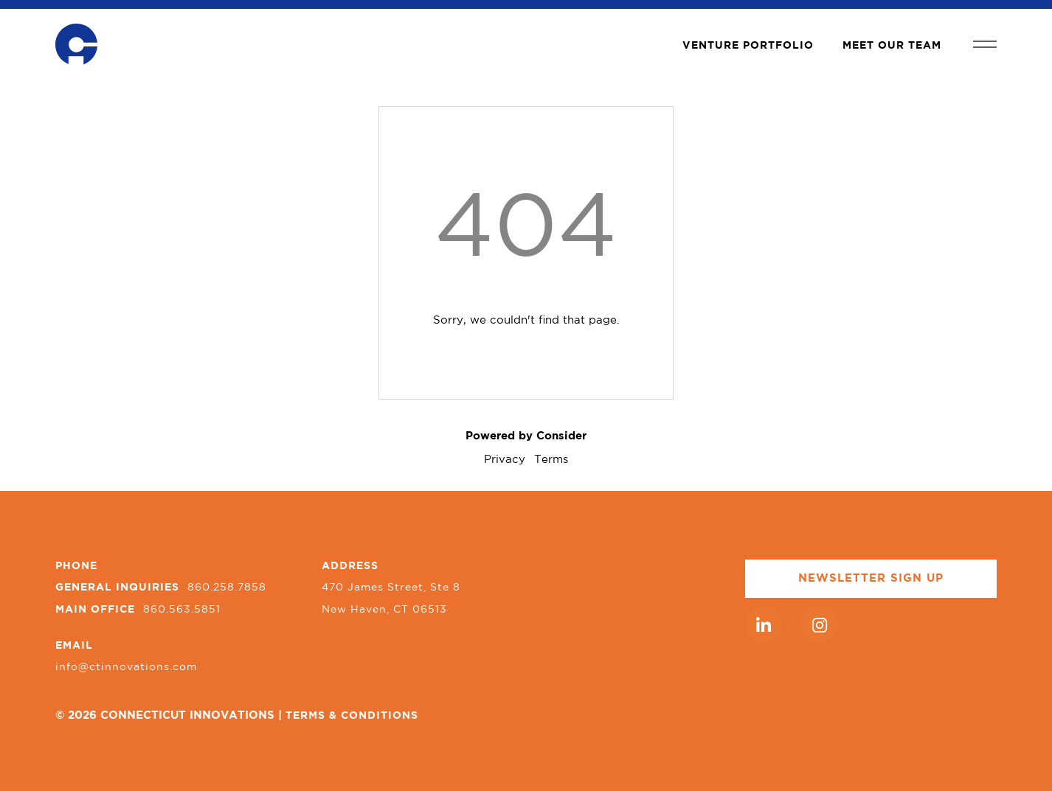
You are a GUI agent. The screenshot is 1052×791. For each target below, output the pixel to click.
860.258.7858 (226, 587)
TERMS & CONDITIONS (352, 715)
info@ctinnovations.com (126, 667)
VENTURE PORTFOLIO (748, 45)
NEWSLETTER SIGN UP (871, 578)
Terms (551, 459)
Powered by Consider (526, 436)
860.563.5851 (182, 609)
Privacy (504, 459)
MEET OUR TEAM (891, 45)
